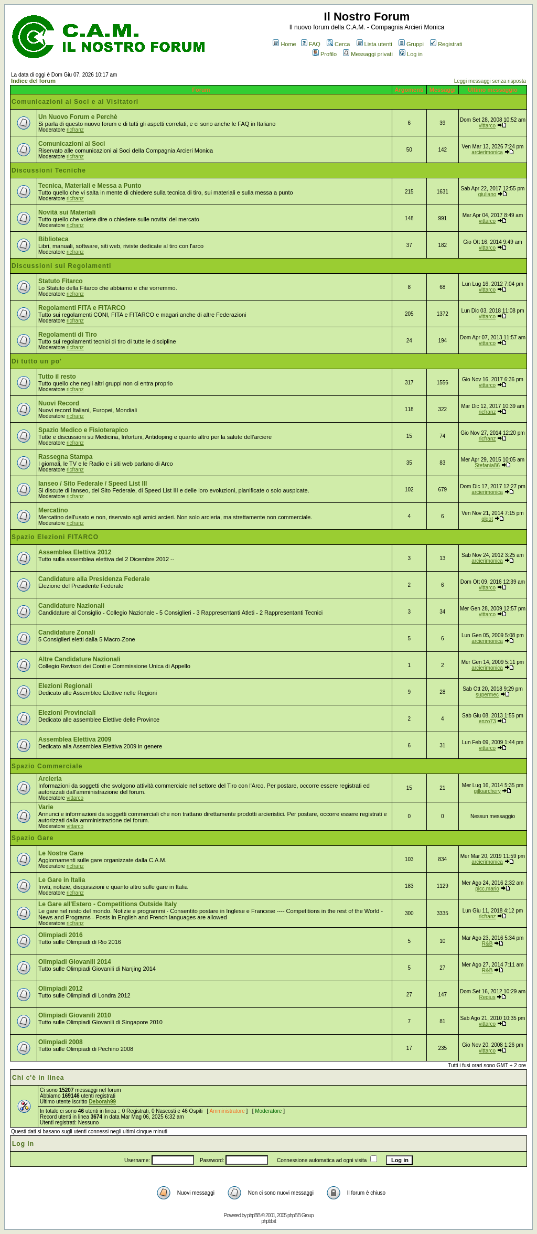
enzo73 (487, 721)
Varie (45, 807)
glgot (487, 519)
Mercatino (53, 510)
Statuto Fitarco (60, 281)
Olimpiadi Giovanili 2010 (74, 1015)
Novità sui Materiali (66, 212)
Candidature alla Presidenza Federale (94, 579)
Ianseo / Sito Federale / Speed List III (92, 483)
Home (284, 44)
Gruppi (411, 44)
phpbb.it (268, 1221)
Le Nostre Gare (60, 853)
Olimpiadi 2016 (60, 935)
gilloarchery (487, 791)
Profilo (325, 54)
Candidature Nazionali (71, 605)
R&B (487, 944)
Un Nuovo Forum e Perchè (77, 117)
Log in (411, 54)
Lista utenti (374, 44)
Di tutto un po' (37, 361)
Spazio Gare (32, 838)
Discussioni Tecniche (49, 170)
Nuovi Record (58, 403)
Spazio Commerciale (47, 766)
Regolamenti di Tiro (67, 334)
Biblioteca (53, 239)
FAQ (310, 44)
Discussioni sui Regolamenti (61, 266)
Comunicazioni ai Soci (71, 143)
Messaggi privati (367, 54)
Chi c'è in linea (38, 1077)
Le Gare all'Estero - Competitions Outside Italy (107, 904)
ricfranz (75, 130)
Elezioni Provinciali (66, 712)
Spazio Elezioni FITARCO (55, 537)
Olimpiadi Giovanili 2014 (74, 961)
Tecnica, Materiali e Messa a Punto (90, 185)
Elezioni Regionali (65, 686)
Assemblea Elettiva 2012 (74, 552)
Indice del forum (33, 81)
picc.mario (487, 889)
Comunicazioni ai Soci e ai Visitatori (75, 101)
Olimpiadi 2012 (60, 988)
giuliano (487, 194)
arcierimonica (486, 152)
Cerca (338, 44)
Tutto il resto (57, 376)
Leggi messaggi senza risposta (490, 81)
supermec (487, 695)
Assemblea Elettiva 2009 (74, 739)
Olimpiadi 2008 (60, 1042)
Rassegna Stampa (65, 456)
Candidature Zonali (66, 632)
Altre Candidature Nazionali (79, 659)
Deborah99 (102, 1101)
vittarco (487, 125)
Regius (487, 997)
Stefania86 (487, 465)
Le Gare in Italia (61, 880)
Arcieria (50, 778)
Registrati (446, 44)
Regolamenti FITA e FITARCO (81, 308)
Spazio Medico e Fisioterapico (83, 430)
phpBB (253, 1215)
